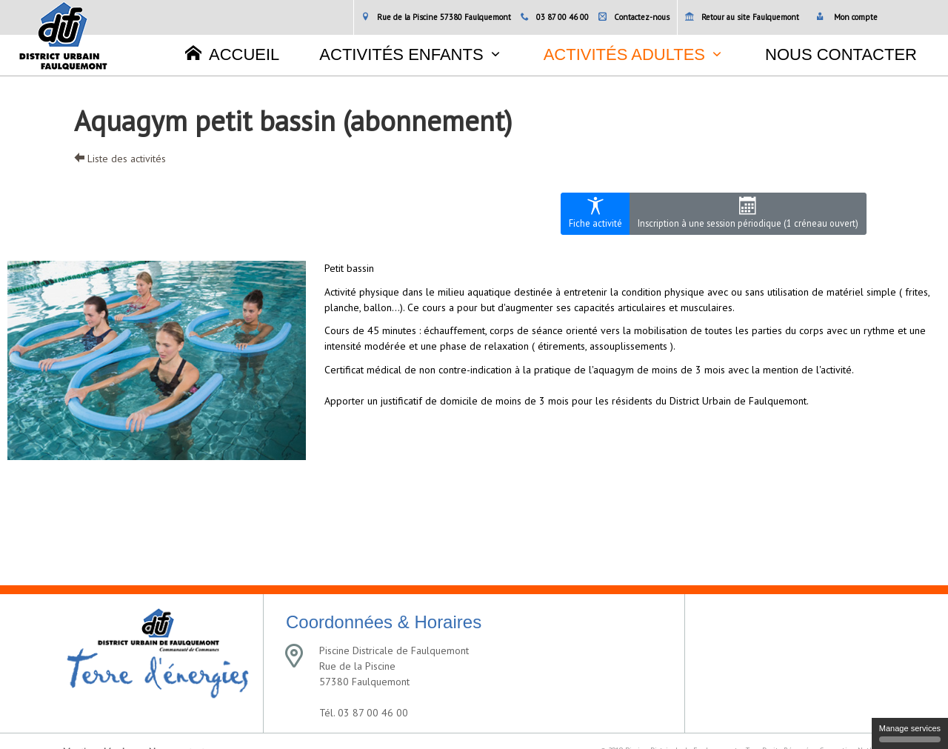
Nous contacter (841, 54)
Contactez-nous (634, 17)
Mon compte (847, 17)
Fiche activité (595, 213)
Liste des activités (120, 158)
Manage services (910, 733)
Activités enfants (401, 54)
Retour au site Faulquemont (742, 17)
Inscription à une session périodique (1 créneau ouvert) (748, 213)
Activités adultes (624, 54)
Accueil (232, 54)
